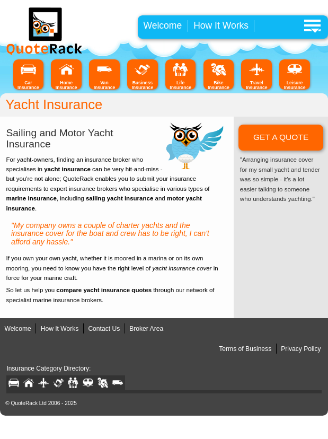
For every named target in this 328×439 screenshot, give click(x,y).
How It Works (221, 25)
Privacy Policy (301, 349)
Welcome (162, 25)
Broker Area (146, 328)
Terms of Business (245, 349)
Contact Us (104, 328)
